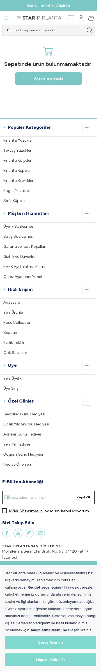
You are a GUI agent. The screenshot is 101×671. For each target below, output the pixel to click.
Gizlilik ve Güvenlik (19, 256)
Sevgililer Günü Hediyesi (24, 414)
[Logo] (39, 18)
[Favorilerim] (71, 18)
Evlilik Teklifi (13, 342)
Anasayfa (11, 302)
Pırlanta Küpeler (17, 170)
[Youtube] (17, 533)
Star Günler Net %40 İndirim (48, 6)
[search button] (89, 30)
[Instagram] (29, 533)
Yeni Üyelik (12, 378)
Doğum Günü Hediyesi (23, 454)
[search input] (48, 30)
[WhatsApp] (40, 533)
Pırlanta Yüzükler (18, 140)
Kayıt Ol (83, 497)
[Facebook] (6, 533)
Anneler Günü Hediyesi (23, 434)
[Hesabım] (81, 18)
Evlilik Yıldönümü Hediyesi (26, 424)
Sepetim (11, 332)
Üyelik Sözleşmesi (19, 226)
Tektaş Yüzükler (17, 150)
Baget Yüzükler (16, 190)
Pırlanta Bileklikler (18, 180)
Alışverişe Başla (48, 78)
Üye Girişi (11, 388)
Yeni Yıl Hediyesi (17, 444)
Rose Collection (17, 322)
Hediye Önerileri (17, 464)
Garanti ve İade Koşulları (24, 246)
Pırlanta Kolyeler (17, 160)
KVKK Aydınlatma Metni (24, 266)
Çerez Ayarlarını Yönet (23, 276)
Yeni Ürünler (13, 312)
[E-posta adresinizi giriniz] (48, 497)
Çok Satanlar (15, 352)
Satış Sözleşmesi (18, 236)
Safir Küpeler (14, 200)
